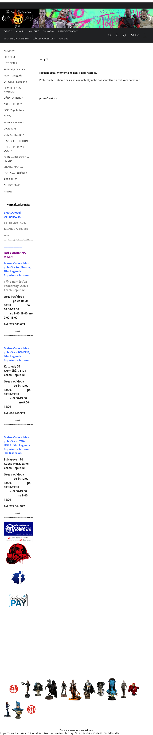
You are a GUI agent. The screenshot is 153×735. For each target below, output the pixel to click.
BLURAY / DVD (12, 185)
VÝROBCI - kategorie (15, 81)
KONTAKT (34, 31)
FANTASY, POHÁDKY (15, 172)
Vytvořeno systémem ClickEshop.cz (76, 729)
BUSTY (7, 116)
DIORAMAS (10, 128)
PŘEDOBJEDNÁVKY (67, 31)
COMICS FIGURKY (14, 134)
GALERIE (63, 38)
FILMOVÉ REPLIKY (14, 122)
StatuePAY (48, 31)
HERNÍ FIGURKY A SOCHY (14, 148)
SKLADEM (9, 56)
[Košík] (135, 34)
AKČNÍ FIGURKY (13, 103)
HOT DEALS (10, 63)
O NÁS (19, 31)
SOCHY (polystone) (14, 110)
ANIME (8, 191)
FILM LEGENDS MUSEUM (12, 89)
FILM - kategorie (13, 75)
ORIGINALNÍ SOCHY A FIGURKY (16, 158)
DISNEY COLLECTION (16, 140)
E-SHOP (8, 31)
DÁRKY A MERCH (13, 97)
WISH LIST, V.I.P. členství (16, 38)
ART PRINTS (10, 179)
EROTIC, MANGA (13, 166)
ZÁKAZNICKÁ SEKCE (43, 38)
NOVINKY (9, 50)
